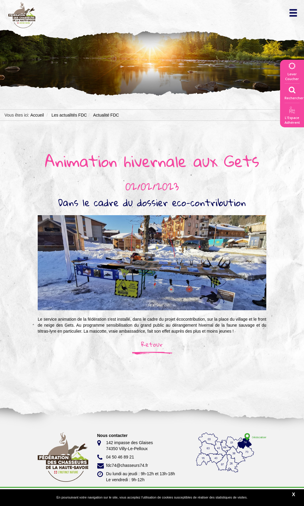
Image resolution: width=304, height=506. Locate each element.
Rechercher (294, 91)
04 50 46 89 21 (115, 457)
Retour (152, 344)
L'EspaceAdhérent (292, 116)
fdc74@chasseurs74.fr (122, 465)
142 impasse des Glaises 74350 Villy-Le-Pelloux (125, 445)
